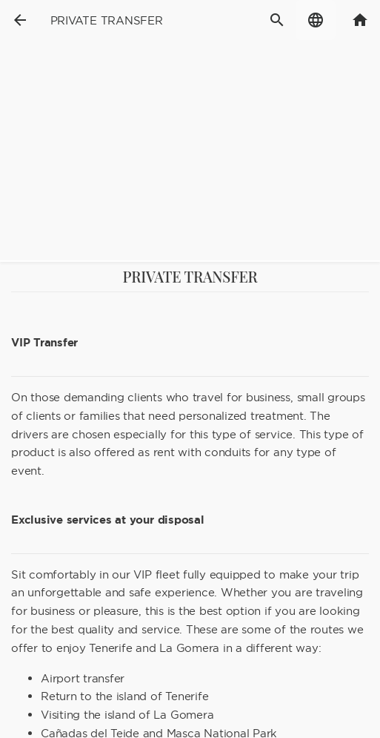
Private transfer (106, 20)
